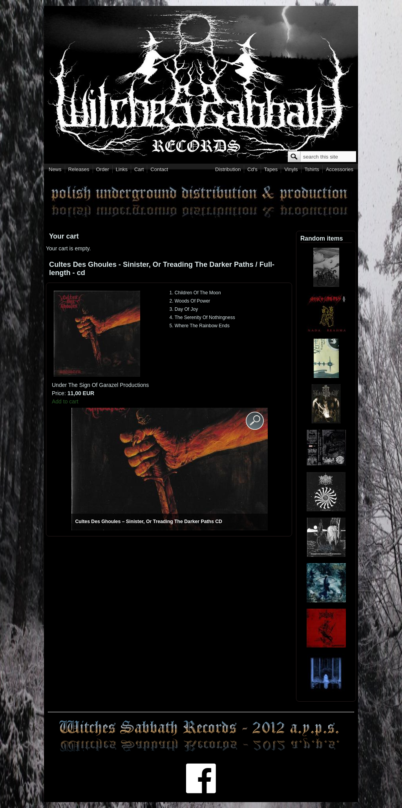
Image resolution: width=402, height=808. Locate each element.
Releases (78, 169)
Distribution (228, 169)
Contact (159, 169)
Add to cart (65, 401)
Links (122, 169)
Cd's (252, 169)
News (55, 169)
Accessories (339, 169)
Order (102, 169)
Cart (139, 169)
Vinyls (291, 169)
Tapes (271, 169)
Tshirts (311, 169)
